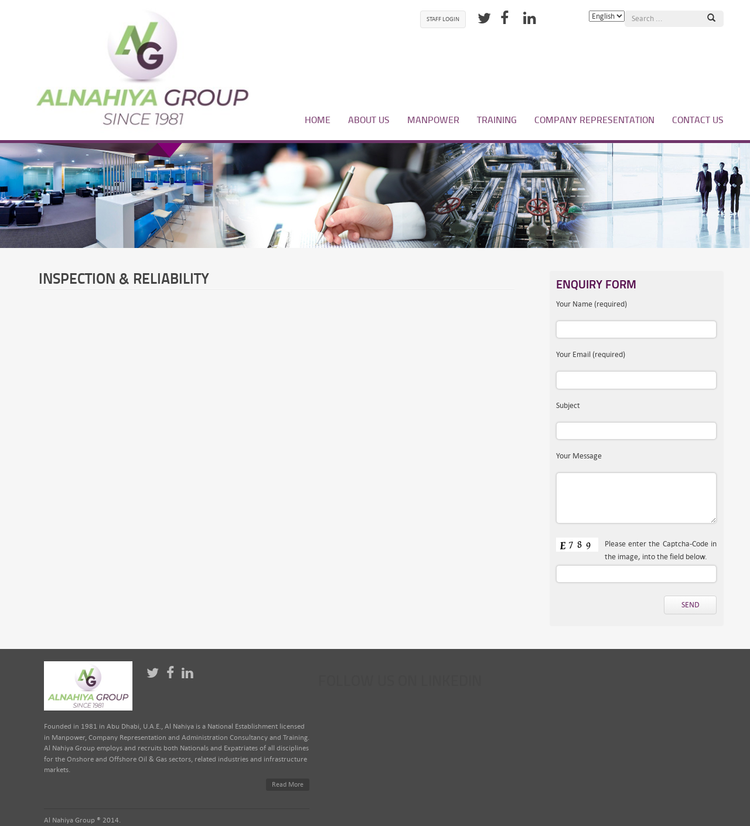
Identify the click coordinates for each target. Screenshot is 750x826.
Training (497, 119)
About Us (369, 119)
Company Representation (594, 119)
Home (317, 119)
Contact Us (698, 119)
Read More (288, 784)
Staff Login (443, 19)
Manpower (433, 119)
